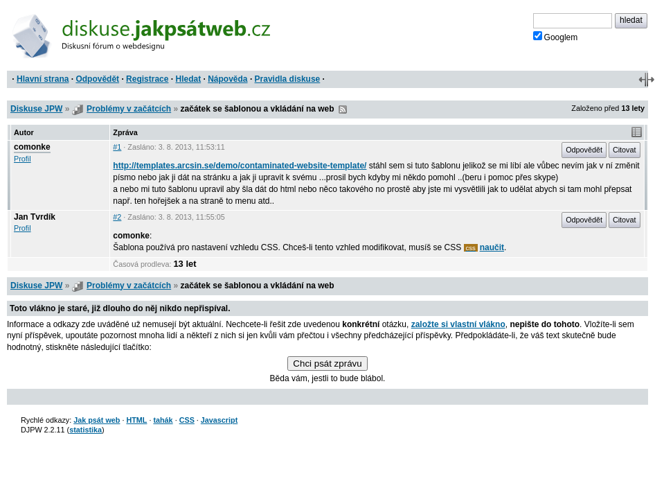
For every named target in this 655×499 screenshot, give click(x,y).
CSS (187, 420)
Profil (22, 159)
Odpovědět (97, 79)
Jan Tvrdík (34, 217)
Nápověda (227, 79)
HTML (136, 420)
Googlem (555, 36)
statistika (85, 430)
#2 (117, 217)
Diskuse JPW (36, 109)
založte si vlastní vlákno (458, 324)
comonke (32, 147)
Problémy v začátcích (129, 109)
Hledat (188, 79)
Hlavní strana (43, 79)
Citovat (624, 150)
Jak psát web (96, 420)
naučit (492, 247)
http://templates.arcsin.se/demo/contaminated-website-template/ (239, 165)
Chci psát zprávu (327, 363)
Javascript (219, 420)
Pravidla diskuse (288, 79)
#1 (117, 147)
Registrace (147, 79)
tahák (162, 420)
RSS (343, 109)
